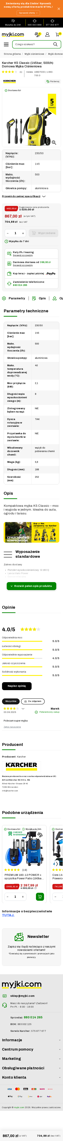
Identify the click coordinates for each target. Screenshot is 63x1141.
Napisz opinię (17, 686)
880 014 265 (20, 285)
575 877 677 (38, 1031)
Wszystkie (10, 701)
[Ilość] (15, 233)
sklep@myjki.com (22, 995)
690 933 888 (34, 25)
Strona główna (12, 54)
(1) (21, 72)
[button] (36, 44)
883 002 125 (25, 1024)
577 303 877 (52, 25)
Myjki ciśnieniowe (34, 54)
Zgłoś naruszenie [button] (12, 727)
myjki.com (19, 1107)
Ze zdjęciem (32, 701)
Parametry (13, 298)
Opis (39, 298)
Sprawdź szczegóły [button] (23, 255)
